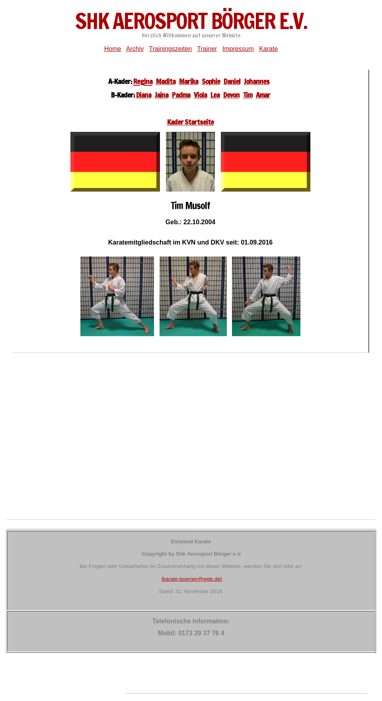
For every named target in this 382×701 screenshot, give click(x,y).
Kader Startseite (190, 122)
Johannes (256, 81)
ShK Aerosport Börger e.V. (191, 20)
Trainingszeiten (170, 48)
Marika (188, 81)
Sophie (211, 81)
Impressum (238, 48)
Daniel (232, 81)
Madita (165, 81)
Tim (247, 95)
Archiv (135, 48)
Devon (231, 95)
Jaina (161, 95)
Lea (215, 95)
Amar (263, 95)
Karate (268, 48)
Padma (181, 95)
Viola (200, 95)
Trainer (207, 48)
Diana (143, 95)
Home (112, 48)
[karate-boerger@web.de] (192, 579)
